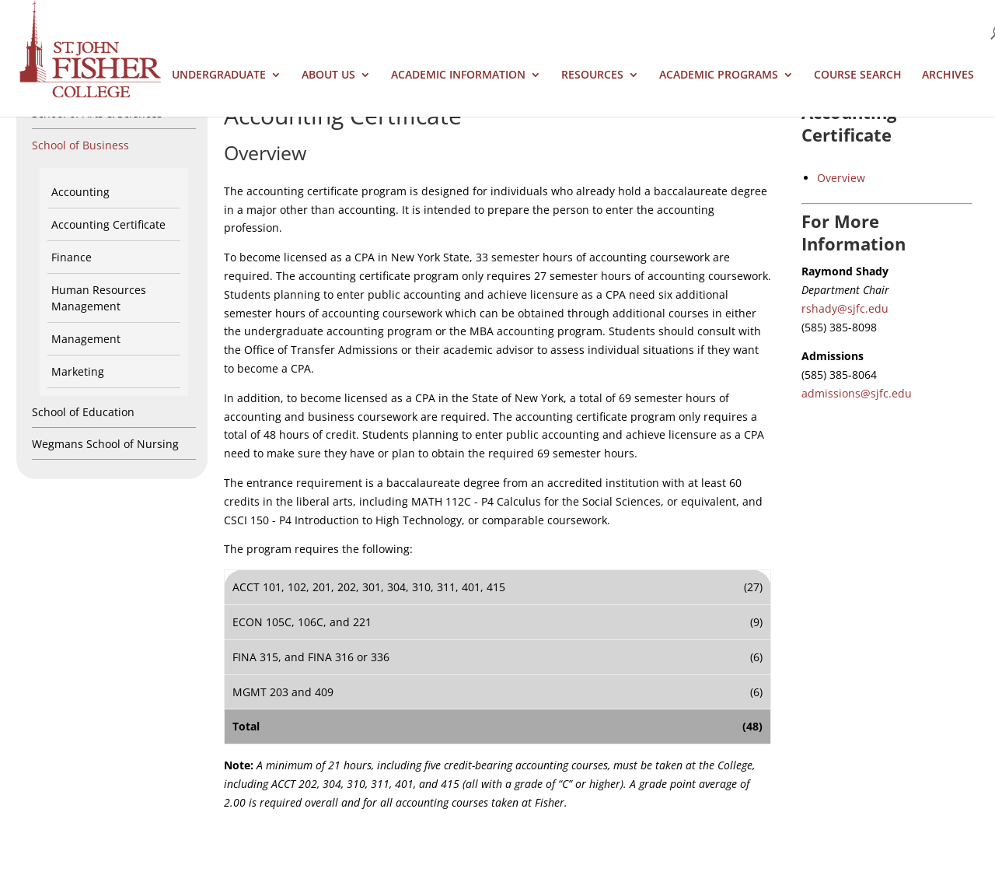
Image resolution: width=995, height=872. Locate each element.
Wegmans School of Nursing (105, 443)
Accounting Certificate (108, 224)
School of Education (83, 411)
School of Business (80, 145)
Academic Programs (718, 75)
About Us (328, 75)
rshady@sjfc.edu (845, 308)
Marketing (77, 371)
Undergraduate (219, 75)
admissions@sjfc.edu (856, 393)
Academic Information (458, 75)
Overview (841, 177)
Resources (592, 75)
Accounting (80, 191)
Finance (71, 257)
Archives (948, 75)
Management (85, 338)
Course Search (858, 75)
